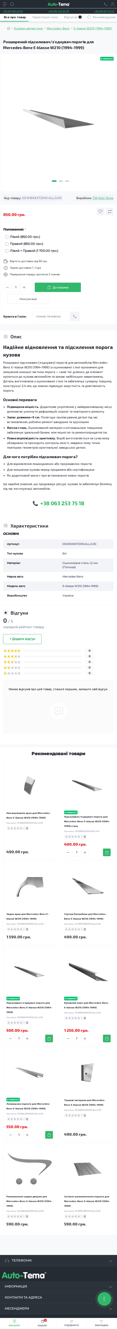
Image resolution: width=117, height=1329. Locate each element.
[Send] (74, 316)
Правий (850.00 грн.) (25, 244)
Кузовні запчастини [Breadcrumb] (28, 28)
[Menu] (5, 4)
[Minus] (7, 287)
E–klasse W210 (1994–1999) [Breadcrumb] (92, 28)
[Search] (12, 4)
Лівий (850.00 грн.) (24, 237)
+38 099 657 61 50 (104, 11)
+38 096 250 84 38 (58, 11)
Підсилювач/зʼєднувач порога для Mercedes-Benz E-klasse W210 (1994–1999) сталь (87, 821)
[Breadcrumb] (8, 28)
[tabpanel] (58, 120)
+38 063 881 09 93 (13, 11)
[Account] (113, 4)
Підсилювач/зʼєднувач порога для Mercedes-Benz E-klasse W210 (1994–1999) (29, 1007)
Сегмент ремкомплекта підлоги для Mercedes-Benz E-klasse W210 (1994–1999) (87, 1201)
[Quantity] (15, 287)
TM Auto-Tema (103, 198)
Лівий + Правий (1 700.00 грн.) (33, 251)
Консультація (28, 299)
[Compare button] (110, 211)
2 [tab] (61, 181)
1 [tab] (54, 181)
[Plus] (24, 287)
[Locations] (106, 4)
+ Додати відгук (22, 639)
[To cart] (107, 852)
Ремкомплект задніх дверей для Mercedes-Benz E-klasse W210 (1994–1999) (29, 1201)
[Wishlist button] (100, 211)
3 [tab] (67, 181)
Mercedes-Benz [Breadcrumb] (58, 28)
